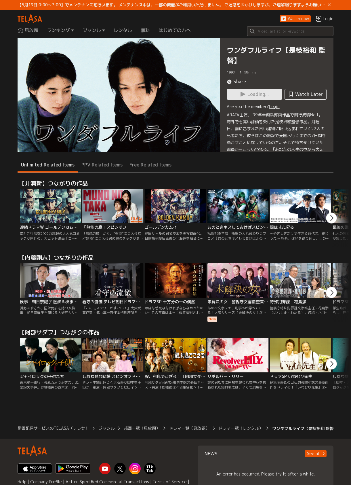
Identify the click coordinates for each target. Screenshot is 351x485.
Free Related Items (150, 165)
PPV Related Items (102, 165)
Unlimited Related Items (48, 165)
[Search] (290, 31)
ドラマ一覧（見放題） (189, 428)
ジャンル (106, 428)
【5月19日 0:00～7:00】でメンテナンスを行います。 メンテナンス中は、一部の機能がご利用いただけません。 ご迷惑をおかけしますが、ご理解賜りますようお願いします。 (171, 4)
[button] (295, 18)
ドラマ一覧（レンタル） (241, 428)
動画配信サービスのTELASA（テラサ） (53, 428)
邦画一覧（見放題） (142, 428)
